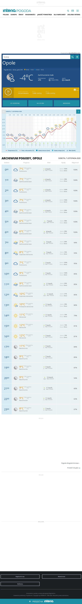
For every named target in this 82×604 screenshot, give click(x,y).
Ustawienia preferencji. (19, 595)
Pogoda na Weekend (66, 103)
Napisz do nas (20, 576)
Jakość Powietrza (44, 15)
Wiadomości (30, 15)
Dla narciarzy (60, 15)
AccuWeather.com (74, 53)
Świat (21, 15)
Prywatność (29, 595)
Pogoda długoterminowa (70, 463)
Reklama (20, 584)
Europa (14, 15)
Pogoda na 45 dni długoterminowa (40, 103)
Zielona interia (73, 15)
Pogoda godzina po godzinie (15, 103)
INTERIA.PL (43, 595)
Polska (6, 15)
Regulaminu (52, 593)
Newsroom (61, 576)
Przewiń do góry (73, 468)
